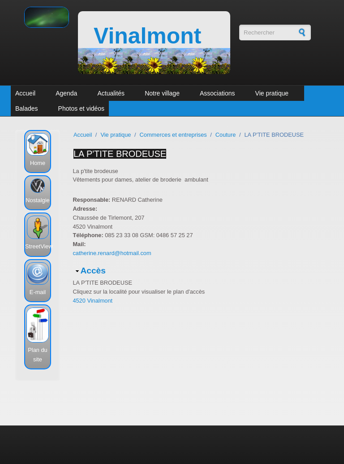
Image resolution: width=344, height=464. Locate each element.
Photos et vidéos (81, 108)
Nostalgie (37, 200)
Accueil (25, 93)
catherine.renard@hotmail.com (112, 253)
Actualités (111, 93)
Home (37, 163)
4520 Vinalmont (92, 300)
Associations (217, 93)
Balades (26, 108)
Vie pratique (271, 93)
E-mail (38, 292)
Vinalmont (147, 35)
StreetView (39, 246)
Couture (225, 134)
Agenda (66, 93)
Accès (93, 270)
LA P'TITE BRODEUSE (119, 154)
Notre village (162, 93)
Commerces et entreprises (173, 134)
